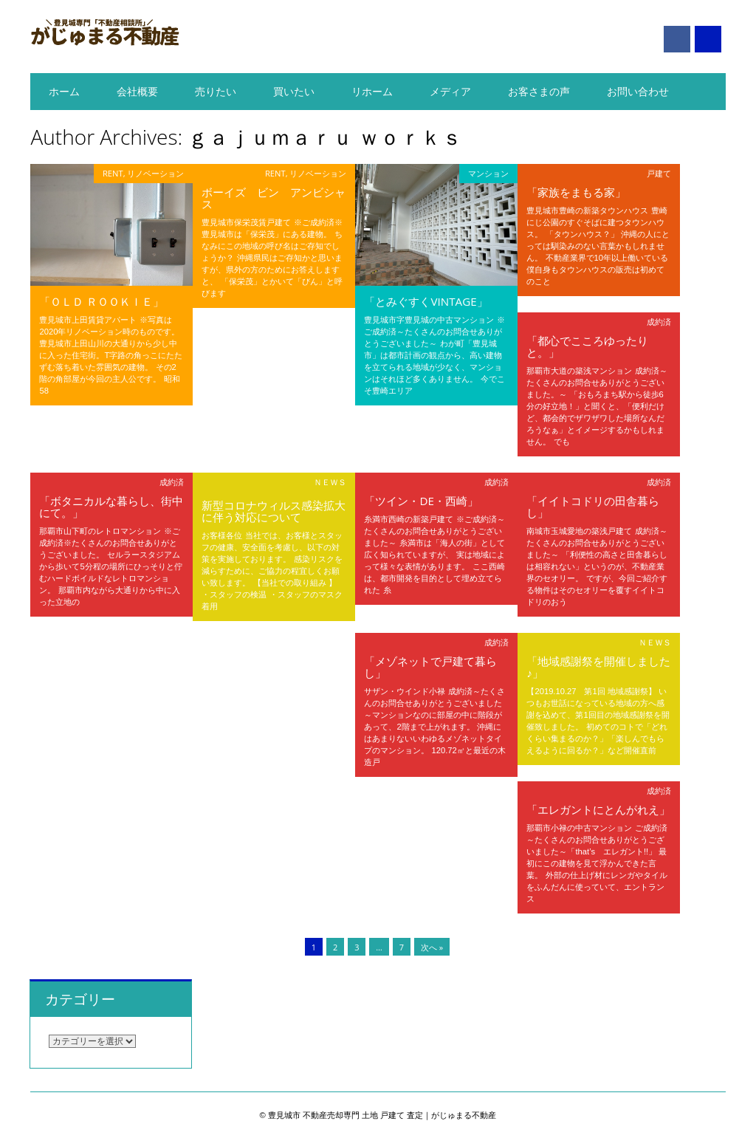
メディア (450, 91)
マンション (488, 173)
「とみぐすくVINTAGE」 (425, 301)
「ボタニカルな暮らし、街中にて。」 (111, 506)
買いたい (294, 91)
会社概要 (137, 91)
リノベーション (155, 173)
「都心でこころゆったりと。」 (587, 346)
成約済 (659, 321)
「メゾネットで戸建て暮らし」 (430, 667)
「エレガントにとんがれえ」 (598, 809)
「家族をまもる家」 (576, 192)
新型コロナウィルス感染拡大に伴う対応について (274, 511)
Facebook (677, 39)
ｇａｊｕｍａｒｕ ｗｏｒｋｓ (324, 137)
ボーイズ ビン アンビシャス (274, 198)
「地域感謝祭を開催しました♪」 (598, 667)
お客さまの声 (539, 91)
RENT (113, 173)
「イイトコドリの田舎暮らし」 (592, 506)
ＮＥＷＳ (330, 481)
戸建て (659, 173)
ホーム (64, 91)
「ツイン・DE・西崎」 (421, 500)
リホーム (372, 91)
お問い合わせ (638, 91)
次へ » (432, 947)
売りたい (215, 91)
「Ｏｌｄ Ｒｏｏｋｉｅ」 (101, 301)
